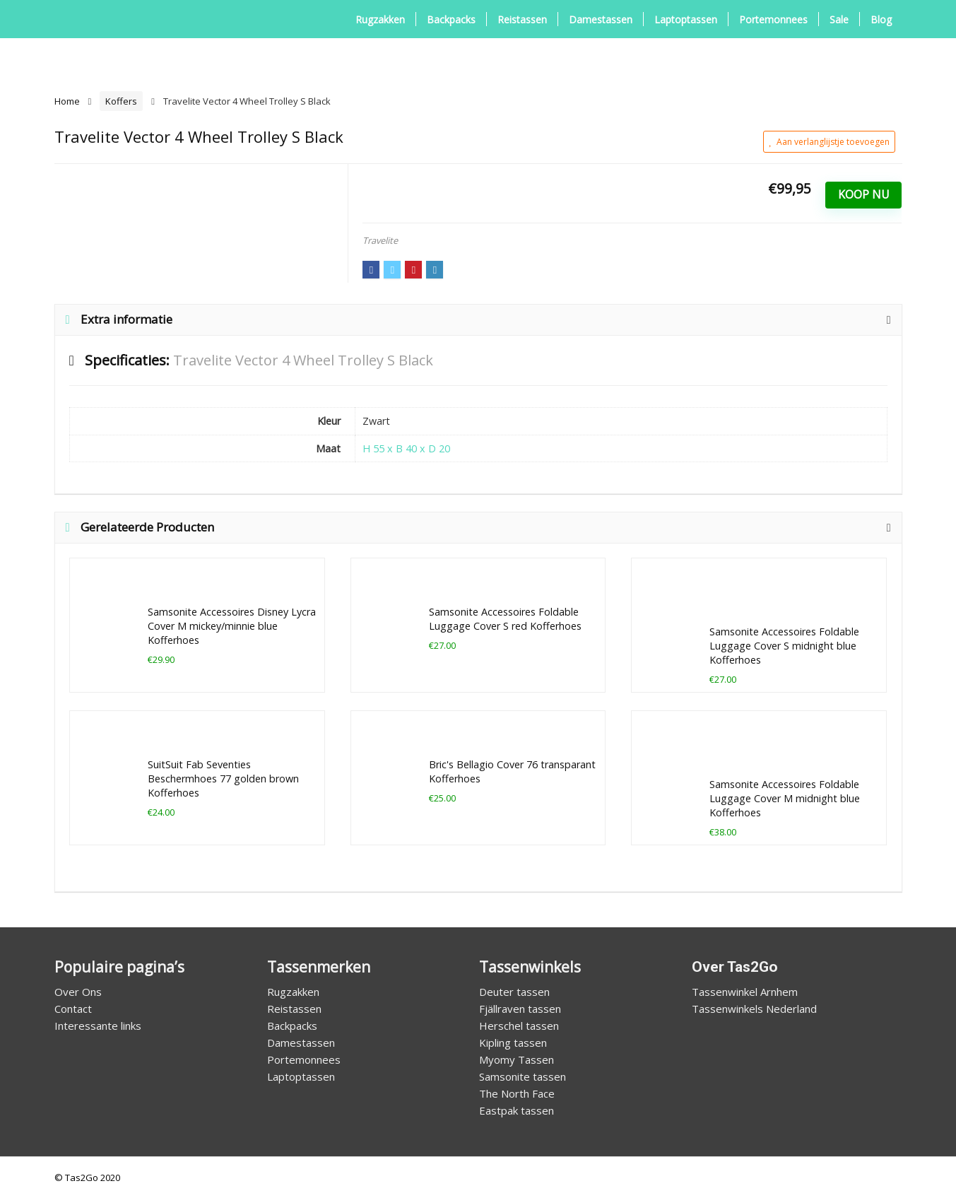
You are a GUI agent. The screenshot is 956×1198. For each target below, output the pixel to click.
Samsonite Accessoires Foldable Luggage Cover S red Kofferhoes (505, 619)
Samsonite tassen (522, 1076)
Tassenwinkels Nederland (754, 1009)
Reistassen (522, 19)
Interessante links (97, 1025)
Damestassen (600, 19)
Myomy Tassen (516, 1059)
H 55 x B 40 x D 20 (406, 448)
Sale (839, 19)
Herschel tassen (519, 1025)
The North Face (517, 1093)
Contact (73, 1009)
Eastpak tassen (516, 1110)
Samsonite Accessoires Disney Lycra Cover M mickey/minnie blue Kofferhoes (232, 626)
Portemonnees (773, 19)
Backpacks (451, 19)
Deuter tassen (514, 992)
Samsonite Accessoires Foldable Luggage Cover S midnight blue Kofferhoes (784, 645)
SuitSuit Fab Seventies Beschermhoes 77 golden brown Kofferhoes (223, 778)
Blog (881, 19)
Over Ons (78, 992)
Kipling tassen (513, 1042)
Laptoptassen (685, 19)
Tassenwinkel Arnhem (745, 992)
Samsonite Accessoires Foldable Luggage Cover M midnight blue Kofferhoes (784, 798)
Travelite (380, 240)
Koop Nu (864, 194)
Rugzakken (380, 19)
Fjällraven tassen (520, 1009)
